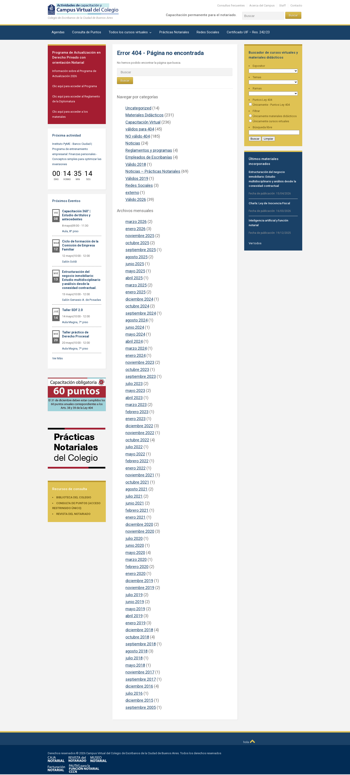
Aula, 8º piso (70, 231)
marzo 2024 (136, 348)
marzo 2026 (136, 221)
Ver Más (57, 358)
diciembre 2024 (139, 299)
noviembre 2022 (139, 432)
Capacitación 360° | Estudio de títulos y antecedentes (76, 215)
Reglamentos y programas (148, 150)
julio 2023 (134, 383)
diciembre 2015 (139, 700)
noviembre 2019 (139, 587)
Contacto (296, 5)
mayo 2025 (135, 271)
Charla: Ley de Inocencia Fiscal (269, 203)
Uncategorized (138, 108)
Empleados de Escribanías (148, 157)
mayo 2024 (135, 334)
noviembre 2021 (139, 475)
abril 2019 (134, 615)
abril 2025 (134, 278)
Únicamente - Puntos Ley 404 (269, 104)
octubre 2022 (137, 440)
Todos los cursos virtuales (128, 32)
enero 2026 (135, 228)
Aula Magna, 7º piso (75, 322)
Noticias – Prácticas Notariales (152, 171)
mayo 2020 (135, 552)
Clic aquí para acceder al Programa (74, 86)
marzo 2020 (136, 559)
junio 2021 (134, 503)
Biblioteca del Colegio (73, 497)
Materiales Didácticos (144, 115)
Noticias (132, 143)
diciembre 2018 (139, 630)
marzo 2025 (136, 285)
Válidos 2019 (136, 178)
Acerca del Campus (262, 5)
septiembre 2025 (140, 249)
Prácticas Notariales (174, 32)
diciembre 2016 (139, 686)
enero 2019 (135, 623)
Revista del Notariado (73, 514)
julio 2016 (134, 693)
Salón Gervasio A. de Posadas (81, 299)
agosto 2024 (136, 320)
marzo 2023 (136, 404)
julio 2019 (134, 594)
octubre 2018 (137, 637)
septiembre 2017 (140, 679)
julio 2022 (134, 446)
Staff (282, 5)
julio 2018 (134, 658)
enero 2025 (135, 292)
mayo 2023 (135, 390)
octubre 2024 (137, 306)
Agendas (58, 32)
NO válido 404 (137, 136)
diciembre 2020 (139, 524)
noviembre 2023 (139, 362)
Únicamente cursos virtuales (269, 121)
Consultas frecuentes (231, 5)
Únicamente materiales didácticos (273, 116)
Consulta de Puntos (86, 32)
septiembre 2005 (140, 707)
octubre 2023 (137, 369)
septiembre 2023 (140, 376)
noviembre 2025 (139, 235)
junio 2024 (134, 327)
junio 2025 (134, 263)
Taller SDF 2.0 (72, 310)
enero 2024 (135, 355)
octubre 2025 (137, 242)
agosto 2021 (136, 489)
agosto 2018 (136, 651)
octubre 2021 (137, 482)
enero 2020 (135, 573)
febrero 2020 (136, 566)
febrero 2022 (136, 461)
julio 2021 (134, 496)
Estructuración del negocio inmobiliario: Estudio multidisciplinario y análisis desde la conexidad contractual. (81, 280)
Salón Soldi (69, 261)
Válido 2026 (135, 199)
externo (132, 192)
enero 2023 (135, 418)
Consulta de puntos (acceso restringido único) (76, 505)
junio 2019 (134, 601)
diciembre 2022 (139, 425)
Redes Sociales (208, 32)
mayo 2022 (135, 454)
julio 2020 (134, 538)
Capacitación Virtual (142, 122)
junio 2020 (134, 545)
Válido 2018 (135, 164)
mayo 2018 (135, 665)
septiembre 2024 (140, 313)
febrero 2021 (136, 510)
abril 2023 (134, 397)
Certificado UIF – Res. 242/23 (248, 32)
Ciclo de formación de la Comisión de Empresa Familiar (80, 245)
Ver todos (255, 243)
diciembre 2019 (139, 580)
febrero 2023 (136, 411)
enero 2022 (135, 468)
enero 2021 (135, 517)
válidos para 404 (139, 129)
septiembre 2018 (140, 644)
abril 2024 (134, 341)
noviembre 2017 (139, 672)
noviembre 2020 (139, 531)
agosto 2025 (136, 257)
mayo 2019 (135, 609)
